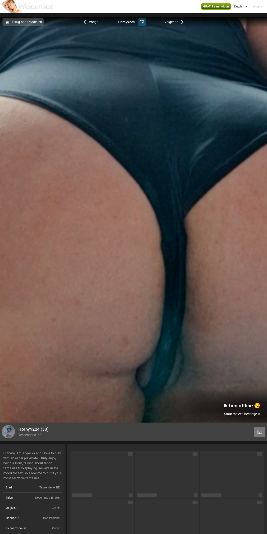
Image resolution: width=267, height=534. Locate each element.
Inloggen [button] (258, 8)
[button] (216, 8)
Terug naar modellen (23, 22)
